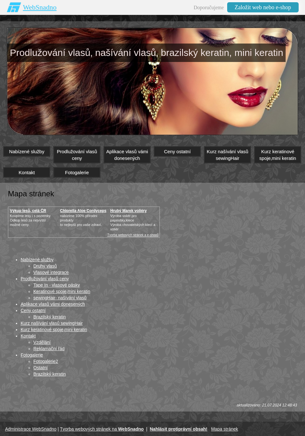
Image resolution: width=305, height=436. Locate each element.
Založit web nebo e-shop (263, 7)
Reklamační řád (48, 348)
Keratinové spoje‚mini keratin (61, 291)
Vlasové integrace (51, 272)
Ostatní (40, 367)
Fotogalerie (32, 355)
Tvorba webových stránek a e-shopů (133, 235)
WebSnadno (40, 7)
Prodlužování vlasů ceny (45, 278)
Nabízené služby (37, 259)
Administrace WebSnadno (31, 429)
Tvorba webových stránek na (102, 429)
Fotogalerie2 (45, 361)
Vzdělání (42, 342)
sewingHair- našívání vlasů (59, 297)
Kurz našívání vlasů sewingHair (52, 323)
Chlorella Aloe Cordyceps (83, 210)
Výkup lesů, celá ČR (28, 210)
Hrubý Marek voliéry (128, 210)
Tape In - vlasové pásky (56, 285)
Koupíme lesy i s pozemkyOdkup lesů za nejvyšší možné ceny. (30, 220)
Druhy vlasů (45, 266)
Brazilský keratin (49, 316)
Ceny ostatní (33, 310)
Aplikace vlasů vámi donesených (53, 304)
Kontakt (28, 335)
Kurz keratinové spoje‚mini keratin (54, 329)
